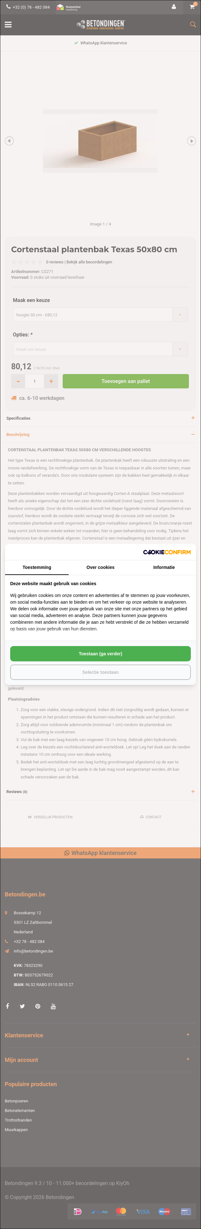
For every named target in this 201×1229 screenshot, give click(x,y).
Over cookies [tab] (100, 567)
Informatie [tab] (164, 567)
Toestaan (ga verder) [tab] (100, 653)
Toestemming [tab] (37, 567)
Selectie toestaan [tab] (100, 672)
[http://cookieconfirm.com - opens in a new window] (167, 552)
